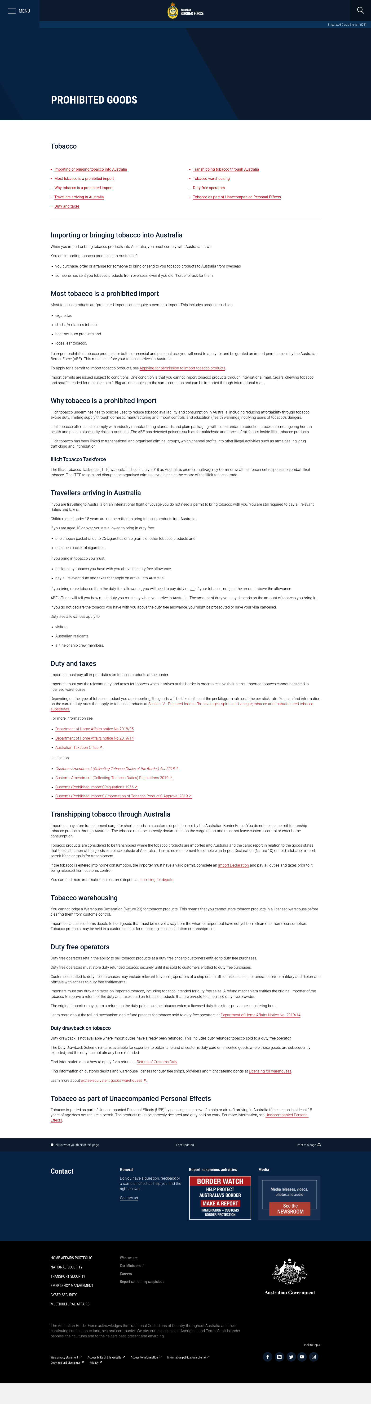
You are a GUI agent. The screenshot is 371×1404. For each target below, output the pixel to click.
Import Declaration (233, 865)
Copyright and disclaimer (65, 1362)
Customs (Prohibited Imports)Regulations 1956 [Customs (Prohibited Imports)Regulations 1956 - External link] (94, 787)
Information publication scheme (186, 1357)
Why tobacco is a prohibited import (83, 188)
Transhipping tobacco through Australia (226, 169)
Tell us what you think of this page (76, 1145)
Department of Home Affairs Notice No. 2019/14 (260, 1015)
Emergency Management (72, 1286)
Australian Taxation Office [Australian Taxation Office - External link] (76, 747)
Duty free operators (209, 188)
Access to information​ (144, 1357)
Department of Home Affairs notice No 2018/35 (94, 729)
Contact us (129, 1198)
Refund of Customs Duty (157, 1062)
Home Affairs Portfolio (72, 1258)
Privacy (94, 1362)
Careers (126, 1274)
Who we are (129, 1258)
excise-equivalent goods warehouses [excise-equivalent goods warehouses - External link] (111, 1080)
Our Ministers (130, 1266)
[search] (360, 10)
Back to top (311, 1345)
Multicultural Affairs (70, 1304)
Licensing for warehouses (270, 1071)
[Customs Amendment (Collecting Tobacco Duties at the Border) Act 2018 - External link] (117, 769)
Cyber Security (64, 1295)
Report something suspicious (142, 1282)
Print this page (308, 1145)
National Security (66, 1267)
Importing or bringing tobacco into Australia (90, 169)
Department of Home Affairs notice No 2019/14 (94, 738)
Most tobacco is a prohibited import (84, 179)
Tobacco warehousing (211, 179)
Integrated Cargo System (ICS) (347, 24)
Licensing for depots (156, 880)
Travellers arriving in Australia (79, 197)
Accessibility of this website (104, 1357)
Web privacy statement (64, 1357)
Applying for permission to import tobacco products (182, 368)
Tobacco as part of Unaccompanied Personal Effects (237, 197)
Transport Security (68, 1276)
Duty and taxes (67, 206)
